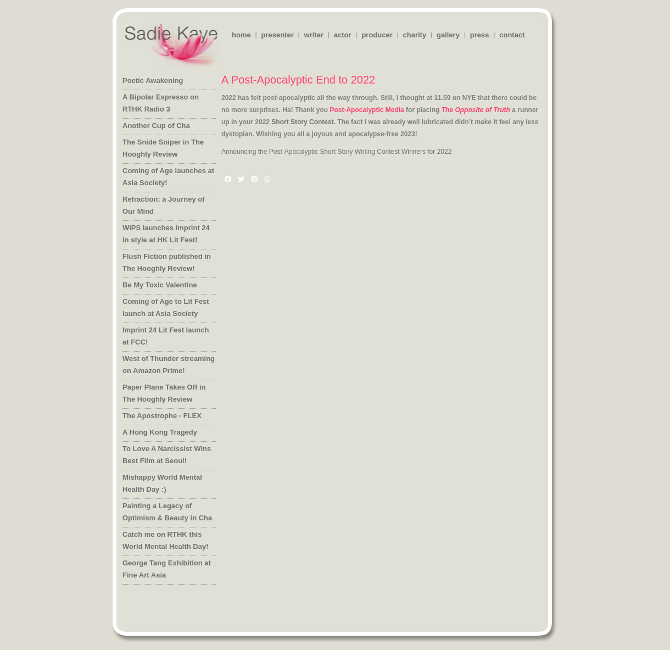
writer (313, 35)
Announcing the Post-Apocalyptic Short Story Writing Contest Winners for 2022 (336, 151)
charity (415, 35)
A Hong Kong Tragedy (159, 432)
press (479, 35)
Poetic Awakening (152, 80)
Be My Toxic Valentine (159, 285)
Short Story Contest (302, 122)
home (241, 35)
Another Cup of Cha (156, 125)
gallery (448, 35)
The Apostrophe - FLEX (162, 416)
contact (511, 35)
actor (342, 35)
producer (376, 35)
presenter (277, 35)
